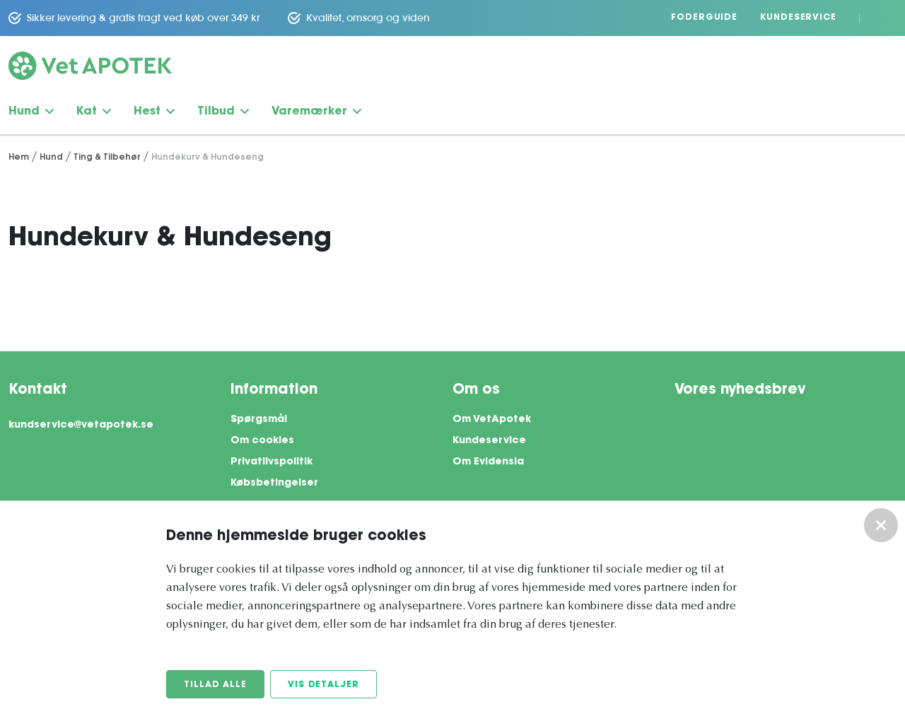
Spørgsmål (258, 420)
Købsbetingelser (274, 483)
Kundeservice (798, 17)
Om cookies (262, 441)
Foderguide (704, 17)
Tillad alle (215, 685)
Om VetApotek (491, 420)
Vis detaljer (323, 685)
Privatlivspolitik (271, 462)
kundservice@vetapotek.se (80, 425)
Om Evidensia (488, 462)
